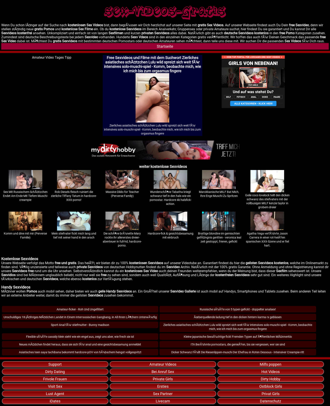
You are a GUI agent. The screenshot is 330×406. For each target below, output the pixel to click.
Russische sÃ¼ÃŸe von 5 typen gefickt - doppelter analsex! (238, 309)
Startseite (165, 46)
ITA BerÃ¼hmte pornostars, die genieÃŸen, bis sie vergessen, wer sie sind (238, 344)
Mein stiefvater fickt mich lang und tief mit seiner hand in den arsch (74, 233)
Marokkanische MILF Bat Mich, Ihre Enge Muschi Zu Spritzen (219, 192)
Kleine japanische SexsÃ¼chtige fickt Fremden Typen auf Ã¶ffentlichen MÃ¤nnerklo (238, 336)
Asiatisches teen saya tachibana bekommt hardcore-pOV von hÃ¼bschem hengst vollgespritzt (80, 352)
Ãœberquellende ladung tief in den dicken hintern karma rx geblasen (238, 317)
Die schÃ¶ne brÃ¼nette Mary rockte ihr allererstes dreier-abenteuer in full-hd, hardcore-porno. (122, 237)
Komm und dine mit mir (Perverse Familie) (25, 233)
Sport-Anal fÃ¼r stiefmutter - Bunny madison (80, 325)
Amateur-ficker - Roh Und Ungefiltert (80, 309)
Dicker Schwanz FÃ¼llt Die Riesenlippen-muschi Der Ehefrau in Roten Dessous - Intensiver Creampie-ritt (237, 352)
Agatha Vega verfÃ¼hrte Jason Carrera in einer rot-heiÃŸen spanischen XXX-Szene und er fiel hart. (267, 237)
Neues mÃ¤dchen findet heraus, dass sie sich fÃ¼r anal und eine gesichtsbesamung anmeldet (80, 344)
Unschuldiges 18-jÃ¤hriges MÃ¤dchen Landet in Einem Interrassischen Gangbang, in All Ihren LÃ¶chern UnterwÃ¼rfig (80, 317)
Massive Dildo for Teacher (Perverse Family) (122, 192)
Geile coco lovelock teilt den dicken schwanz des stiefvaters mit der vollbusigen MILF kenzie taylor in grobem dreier (267, 199)
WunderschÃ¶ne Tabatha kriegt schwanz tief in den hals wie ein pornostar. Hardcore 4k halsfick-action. (171, 196)
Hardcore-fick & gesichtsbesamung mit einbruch (170, 233)
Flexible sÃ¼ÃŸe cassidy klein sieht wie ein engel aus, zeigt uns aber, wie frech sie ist (80, 336)
